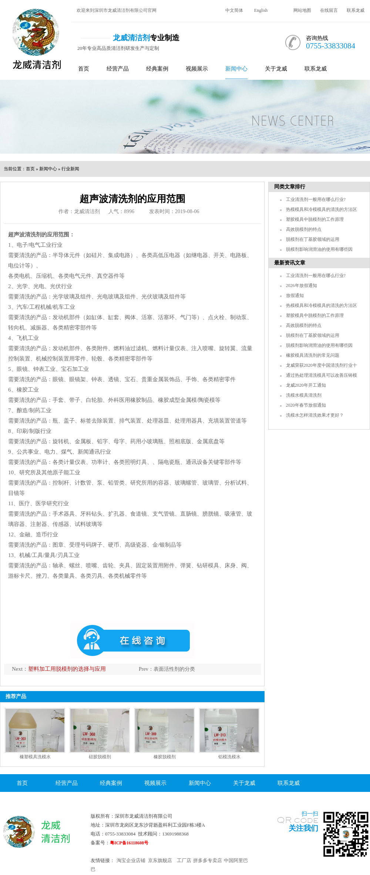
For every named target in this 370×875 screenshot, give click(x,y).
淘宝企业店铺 (131, 860)
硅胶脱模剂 (100, 756)
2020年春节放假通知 (306, 405)
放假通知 (295, 295)
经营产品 (118, 69)
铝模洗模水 (229, 756)
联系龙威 (355, 10)
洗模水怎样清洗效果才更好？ (315, 415)
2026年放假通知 (301, 285)
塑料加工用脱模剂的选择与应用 (67, 669)
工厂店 (184, 860)
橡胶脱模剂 (165, 756)
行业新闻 (70, 168)
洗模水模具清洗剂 (304, 395)
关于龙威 (276, 69)
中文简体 (234, 10)
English (261, 10)
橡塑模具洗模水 (35, 756)
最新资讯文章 (289, 263)
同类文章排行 (289, 186)
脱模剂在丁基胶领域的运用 (312, 239)
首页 (83, 69)
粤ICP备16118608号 (129, 842)
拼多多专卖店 (207, 860)
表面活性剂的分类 (174, 669)
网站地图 (302, 10)
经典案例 (157, 69)
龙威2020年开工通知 (306, 385)
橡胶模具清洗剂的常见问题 (312, 355)
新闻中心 (236, 69)
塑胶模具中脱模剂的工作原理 (315, 219)
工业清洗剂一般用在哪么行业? (316, 199)
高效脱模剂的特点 (304, 229)
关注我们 (303, 828)
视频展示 (197, 69)
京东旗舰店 (160, 860)
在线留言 (329, 10)
